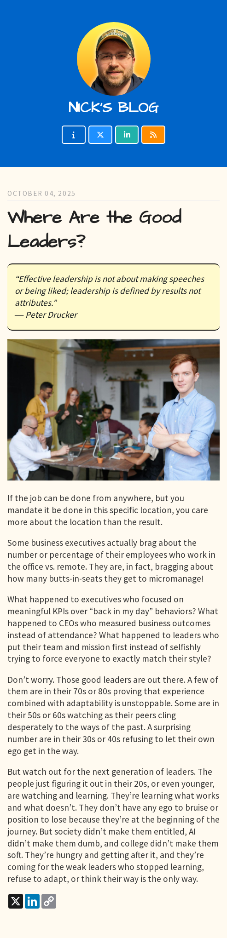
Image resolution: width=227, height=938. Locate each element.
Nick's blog (113, 107)
